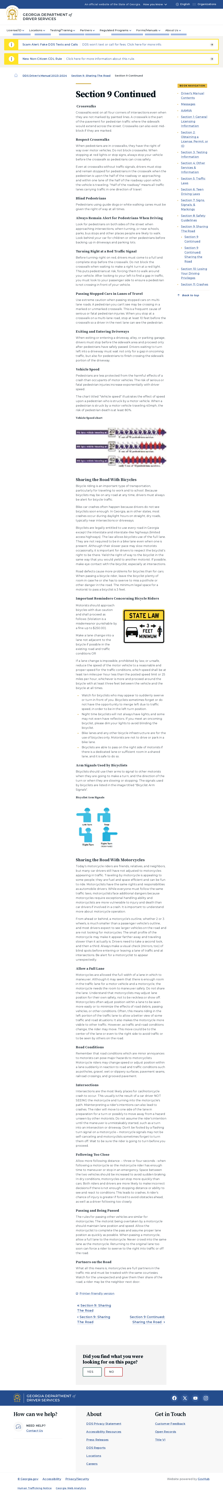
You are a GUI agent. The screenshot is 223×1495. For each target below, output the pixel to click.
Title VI (160, 1439)
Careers (92, 1464)
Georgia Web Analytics (71, 1488)
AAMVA (186, 110)
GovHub (204, 1479)
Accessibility (52, 1479)
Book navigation (192, 85)
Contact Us (34, 1430)
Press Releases (97, 1439)
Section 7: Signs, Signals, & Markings (193, 205)
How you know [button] (153, 4)
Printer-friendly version (97, 1293)
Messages (188, 104)
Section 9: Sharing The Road (90, 75)
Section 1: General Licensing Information (194, 121)
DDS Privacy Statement (103, 1423)
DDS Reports (96, 1447)
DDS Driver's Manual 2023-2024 (45, 75)
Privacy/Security (77, 1479)
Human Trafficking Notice (35, 1488)
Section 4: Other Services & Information (193, 167)
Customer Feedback (170, 1423)
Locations (93, 1456)
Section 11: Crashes (194, 284)
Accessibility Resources (103, 1431)
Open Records (165, 1431)
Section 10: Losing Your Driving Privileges (194, 273)
